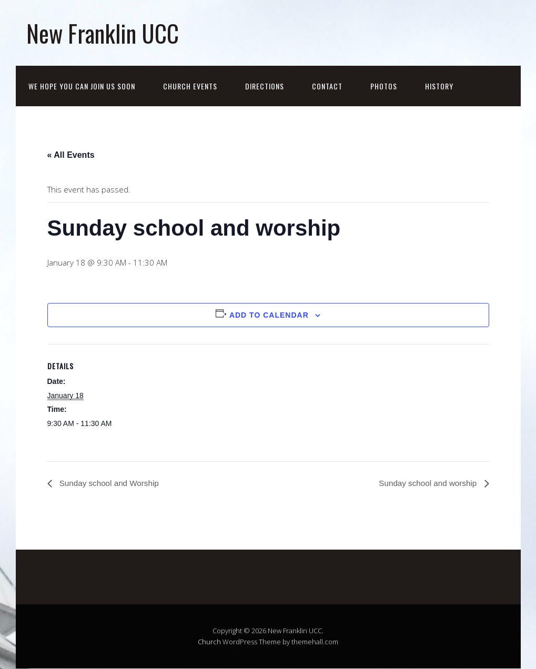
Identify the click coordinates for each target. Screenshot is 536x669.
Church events (190, 86)
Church (209, 642)
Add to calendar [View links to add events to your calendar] (269, 315)
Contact (327, 86)
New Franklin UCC (102, 32)
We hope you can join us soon (81, 86)
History (439, 86)
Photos (383, 86)
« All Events (71, 154)
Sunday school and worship (426, 483)
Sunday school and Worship (110, 483)
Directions (264, 86)
